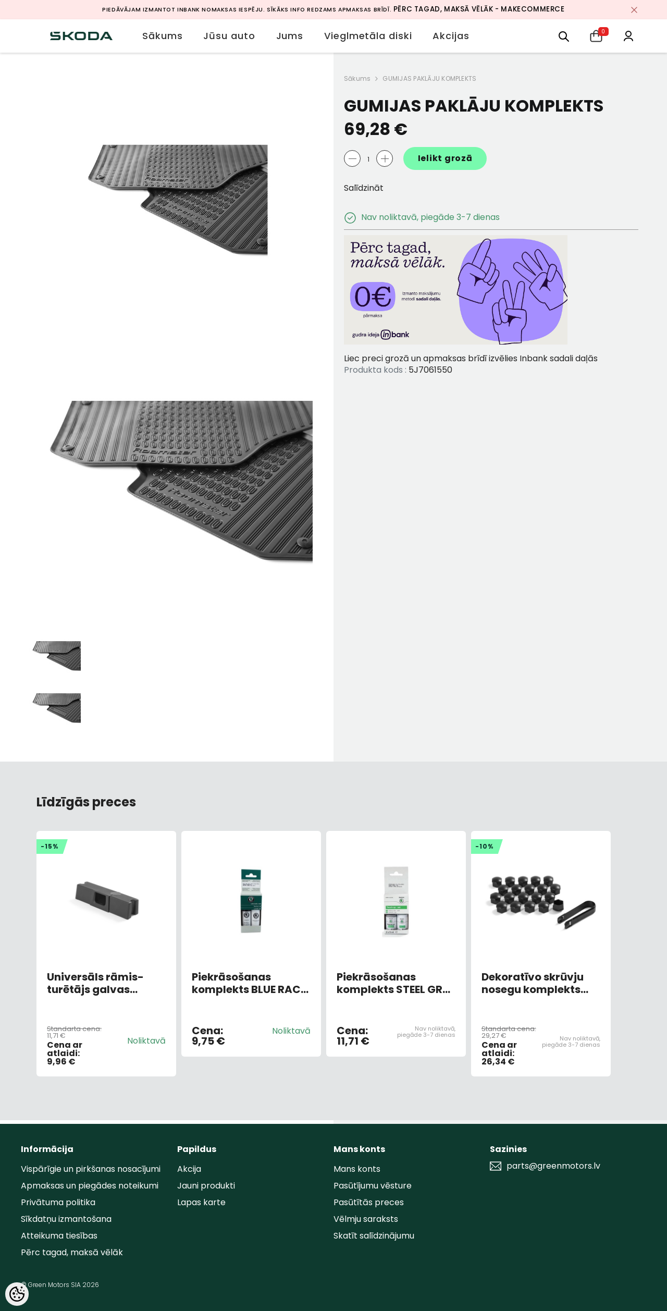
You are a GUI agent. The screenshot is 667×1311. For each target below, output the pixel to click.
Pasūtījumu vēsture (373, 1186)
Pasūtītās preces (369, 1202)
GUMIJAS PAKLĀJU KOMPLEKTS (429, 78)
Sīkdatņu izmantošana (66, 1219)
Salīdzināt (364, 188)
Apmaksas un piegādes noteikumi (89, 1186)
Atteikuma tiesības (59, 1236)
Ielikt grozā (445, 158)
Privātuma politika (58, 1202)
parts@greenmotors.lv (553, 1166)
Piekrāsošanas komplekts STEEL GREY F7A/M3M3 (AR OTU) (395, 983)
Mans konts (357, 1169)
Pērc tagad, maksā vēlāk (72, 1252)
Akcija (189, 1169)
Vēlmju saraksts (366, 1219)
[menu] (564, 36)
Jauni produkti (206, 1186)
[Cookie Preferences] (17, 1294)
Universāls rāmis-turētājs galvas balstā (95, 983)
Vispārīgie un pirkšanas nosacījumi (90, 1169)
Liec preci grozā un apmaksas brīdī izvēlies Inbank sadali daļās (471, 358)
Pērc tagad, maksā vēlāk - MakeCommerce (479, 9)
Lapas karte (201, 1202)
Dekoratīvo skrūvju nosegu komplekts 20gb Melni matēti (532, 983)
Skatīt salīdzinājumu (374, 1236)
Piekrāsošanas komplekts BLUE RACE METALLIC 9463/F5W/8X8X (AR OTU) (249, 983)
